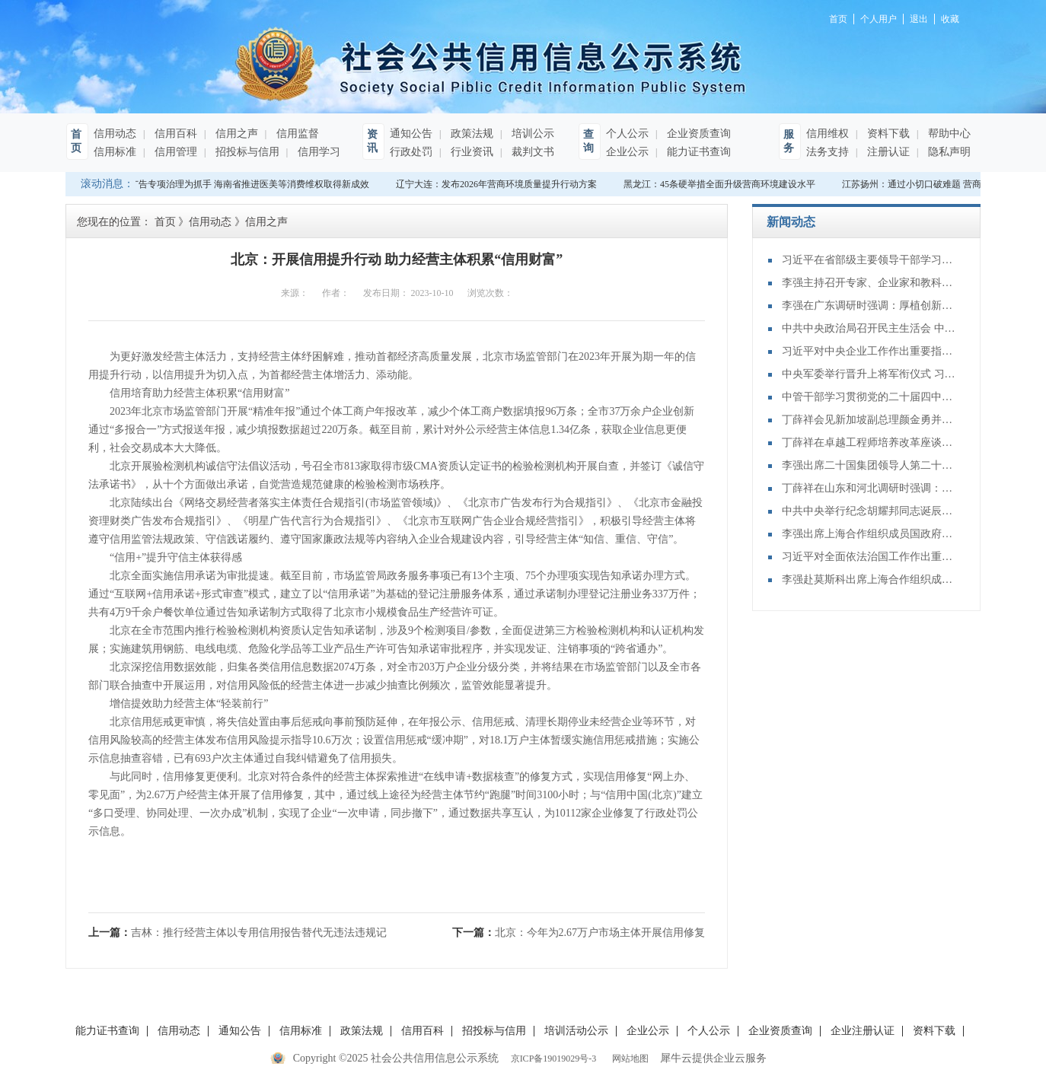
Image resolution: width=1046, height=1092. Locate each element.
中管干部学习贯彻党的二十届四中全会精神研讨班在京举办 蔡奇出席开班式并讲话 (869, 397)
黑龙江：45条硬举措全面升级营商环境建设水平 (722, 184)
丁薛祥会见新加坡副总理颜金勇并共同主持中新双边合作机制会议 (869, 419)
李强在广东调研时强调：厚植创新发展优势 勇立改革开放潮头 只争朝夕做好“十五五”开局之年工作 (869, 305)
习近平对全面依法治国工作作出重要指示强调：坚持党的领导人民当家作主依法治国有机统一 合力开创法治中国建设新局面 (869, 556)
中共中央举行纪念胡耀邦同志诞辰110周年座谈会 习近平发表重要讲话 (869, 511)
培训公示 (531, 133)
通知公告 (411, 133)
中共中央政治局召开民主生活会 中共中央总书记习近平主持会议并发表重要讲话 (869, 328)
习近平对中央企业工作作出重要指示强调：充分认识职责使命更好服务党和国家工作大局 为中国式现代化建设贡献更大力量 (869, 351)
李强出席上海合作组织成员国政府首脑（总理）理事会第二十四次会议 (869, 534)
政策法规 (470, 133)
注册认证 (887, 152)
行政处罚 (411, 152)
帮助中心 (948, 133)
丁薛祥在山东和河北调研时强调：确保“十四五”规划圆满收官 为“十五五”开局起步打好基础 (869, 488)
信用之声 (235, 133)
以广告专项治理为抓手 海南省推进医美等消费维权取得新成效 (247, 184)
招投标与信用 (245, 152)
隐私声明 (948, 152)
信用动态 (115, 133)
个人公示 (627, 133)
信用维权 (827, 133)
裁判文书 (531, 152)
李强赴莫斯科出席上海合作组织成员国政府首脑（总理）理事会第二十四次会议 (869, 579)
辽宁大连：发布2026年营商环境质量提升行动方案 (498, 184)
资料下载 (887, 133)
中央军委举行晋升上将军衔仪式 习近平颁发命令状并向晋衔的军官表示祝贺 (869, 374)
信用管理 (174, 152)
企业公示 (627, 152)
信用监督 (296, 133)
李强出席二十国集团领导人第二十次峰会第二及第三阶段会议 (869, 465)
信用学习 (317, 152)
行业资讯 (470, 152)
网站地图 (628, 1058)
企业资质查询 (697, 133)
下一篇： (579, 932)
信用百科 (174, 133)
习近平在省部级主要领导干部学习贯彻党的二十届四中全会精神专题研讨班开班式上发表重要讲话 (869, 260)
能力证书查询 (697, 152)
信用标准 (115, 152)
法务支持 (827, 152)
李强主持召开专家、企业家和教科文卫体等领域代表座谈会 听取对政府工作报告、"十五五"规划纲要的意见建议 (869, 282)
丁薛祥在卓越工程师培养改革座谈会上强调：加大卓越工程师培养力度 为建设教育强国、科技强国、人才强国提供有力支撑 (869, 442)
